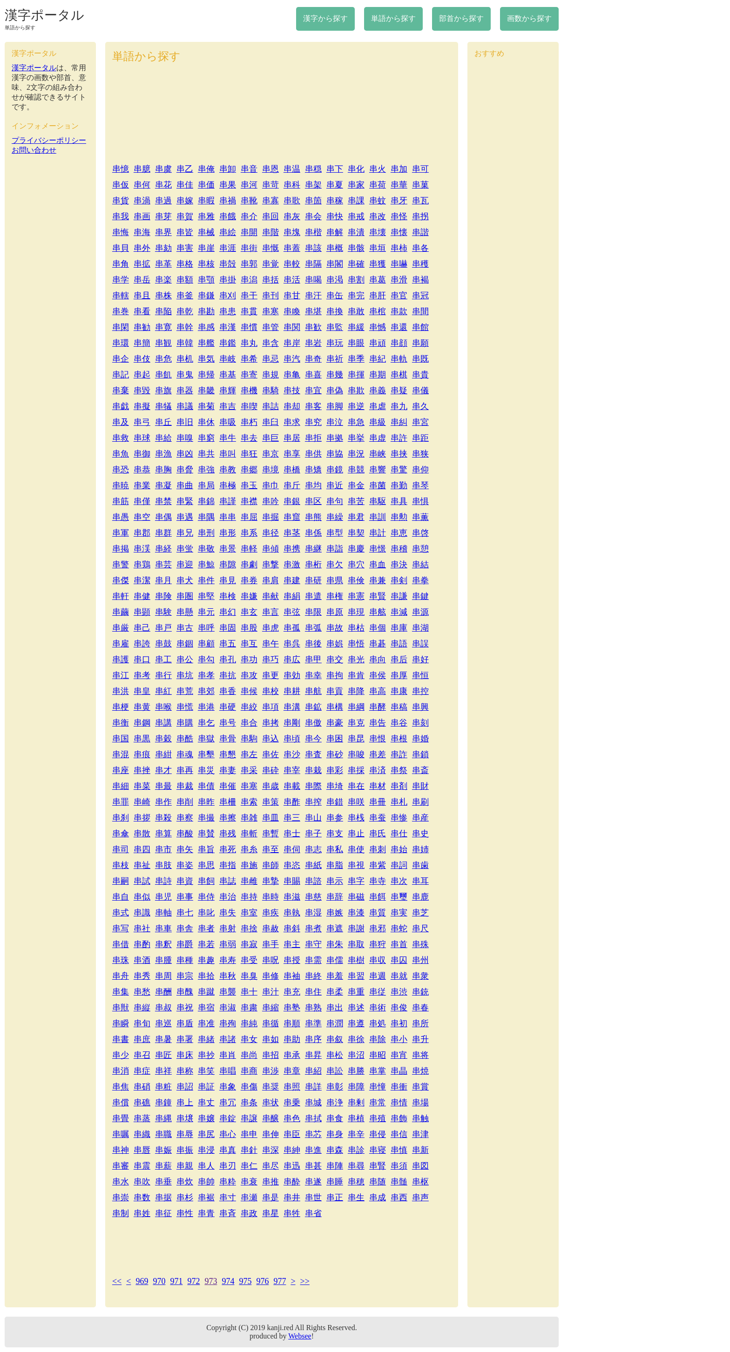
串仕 (399, 833)
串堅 (206, 596)
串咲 (356, 802)
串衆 (420, 976)
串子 (313, 833)
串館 (420, 327)
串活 (292, 279)
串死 (227, 849)
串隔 (313, 264)
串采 (249, 770)
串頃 (292, 738)
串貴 (420, 374)
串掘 (270, 517)
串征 (163, 1213)
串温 (292, 169)
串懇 (227, 754)
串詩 (163, 881)
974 (228, 1281)
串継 (313, 548)
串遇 (184, 517)
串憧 (377, 1086)
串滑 (399, 279)
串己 (142, 627)
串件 (206, 580)
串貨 (120, 200)
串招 (270, 1055)
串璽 (399, 896)
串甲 (313, 659)
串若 (206, 944)
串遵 (356, 1023)
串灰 (292, 216)
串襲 (227, 991)
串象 (227, 1086)
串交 (334, 659)
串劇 (249, 564)
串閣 (334, 264)
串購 (184, 722)
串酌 (142, 944)
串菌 (377, 485)
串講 (163, 722)
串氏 (377, 833)
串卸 (227, 169)
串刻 (420, 722)
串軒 (120, 596)
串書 (120, 1039)
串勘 (206, 311)
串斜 (292, 928)
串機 (249, 390)
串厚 (399, 675)
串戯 (120, 406)
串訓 (377, 517)
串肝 (377, 295)
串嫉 (334, 912)
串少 (120, 1055)
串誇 (142, 643)
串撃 (270, 564)
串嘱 (120, 1134)
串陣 (334, 1165)
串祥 (163, 1071)
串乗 (292, 1102)
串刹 (120, 817)
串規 (270, 374)
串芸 (163, 564)
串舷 (377, 612)
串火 (377, 169)
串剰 (356, 1102)
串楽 (163, 279)
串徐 (356, 1039)
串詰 (270, 406)
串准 (206, 1023)
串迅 (292, 1165)
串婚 (420, 738)
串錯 (334, 802)
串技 (292, 390)
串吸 (227, 422)
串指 (227, 865)
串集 (120, 991)
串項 (270, 707)
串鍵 (420, 596)
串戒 (356, 216)
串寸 (227, 1197)
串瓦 (420, 200)
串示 (334, 881)
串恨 (377, 738)
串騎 (270, 390)
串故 (334, 627)
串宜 (313, 390)
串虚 (377, 438)
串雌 (249, 881)
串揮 (356, 374)
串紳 (292, 1150)
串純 (249, 1023)
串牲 (292, 1213)
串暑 (163, 1039)
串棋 (399, 374)
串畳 (120, 1118)
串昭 (377, 1055)
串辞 (334, 896)
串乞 (206, 722)
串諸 (227, 1039)
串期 (377, 374)
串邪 (377, 928)
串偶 (163, 517)
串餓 (227, 216)
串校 (270, 691)
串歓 (313, 327)
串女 (249, 1039)
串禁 (163, 501)
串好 (420, 659)
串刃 (227, 1165)
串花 (163, 184)
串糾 (399, 422)
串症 (142, 1071)
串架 (313, 184)
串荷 (377, 184)
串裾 (206, 1197)
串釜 (184, 295)
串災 (206, 770)
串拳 (420, 580)
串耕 (292, 691)
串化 (356, 169)
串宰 (292, 770)
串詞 (399, 865)
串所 (420, 1023)
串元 (206, 612)
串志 (313, 849)
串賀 (184, 216)
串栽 (313, 770)
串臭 (249, 976)
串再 (184, 770)
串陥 (163, 311)
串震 (142, 1165)
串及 (120, 422)
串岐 (227, 358)
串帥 (206, 1181)
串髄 (399, 1181)
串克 (356, 722)
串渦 (142, 200)
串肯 (356, 675)
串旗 (163, 390)
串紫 (377, 865)
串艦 (206, 343)
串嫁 (184, 200)
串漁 (163, 453)
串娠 (163, 1150)
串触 (420, 1118)
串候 (249, 691)
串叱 (206, 912)
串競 (356, 469)
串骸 (356, 248)
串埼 (334, 786)
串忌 (270, 358)
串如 (270, 1039)
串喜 (313, 374)
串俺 (206, 169)
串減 (399, 612)
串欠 (334, 564)
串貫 (249, 311)
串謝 (356, 928)
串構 (334, 707)
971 (176, 1281)
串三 (292, 817)
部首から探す (461, 18)
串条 (249, 1102)
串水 (120, 1181)
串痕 (142, 754)
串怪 (399, 216)
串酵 (377, 707)
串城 (313, 1102)
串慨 (270, 248)
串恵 (399, 533)
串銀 (292, 501)
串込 (270, 738)
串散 (142, 833)
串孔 (227, 659)
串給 (163, 438)
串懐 (399, 232)
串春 (420, 1007)
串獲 (377, 264)
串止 (356, 833)
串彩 (334, 770)
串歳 (270, 786)
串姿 (184, 865)
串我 (120, 216)
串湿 (313, 912)
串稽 (399, 548)
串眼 (356, 343)
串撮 (206, 817)
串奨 (270, 1086)
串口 (142, 659)
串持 (249, 896)
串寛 (163, 327)
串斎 (420, 770)
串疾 (270, 912)
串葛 (377, 279)
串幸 (313, 675)
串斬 (249, 833)
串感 (206, 327)
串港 (206, 707)
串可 (420, 169)
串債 (206, 786)
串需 (313, 960)
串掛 (227, 279)
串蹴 (206, 991)
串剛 (292, 722)
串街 (249, 248)
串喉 (163, 707)
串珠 (120, 960)
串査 (313, 754)
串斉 (227, 1213)
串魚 (120, 453)
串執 (292, 912)
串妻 (227, 770)
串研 (313, 580)
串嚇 (399, 264)
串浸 (206, 1150)
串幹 (184, 327)
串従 (377, 991)
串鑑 (227, 343)
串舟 (120, 976)
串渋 (399, 991)
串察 (184, 817)
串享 (292, 453)
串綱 (356, 707)
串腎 (377, 1165)
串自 (120, 896)
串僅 (142, 501)
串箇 (313, 200)
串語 (399, 643)
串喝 (313, 279)
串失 (227, 912)
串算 (163, 833)
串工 (163, 659)
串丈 (206, 1102)
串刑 (206, 533)
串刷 (420, 802)
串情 (399, 1102)
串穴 (356, 564)
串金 (356, 485)
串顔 (399, 343)
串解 (334, 232)
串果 (227, 184)
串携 (292, 548)
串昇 (313, 1055)
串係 (313, 533)
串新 (420, 1150)
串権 (334, 596)
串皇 (142, 691)
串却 (292, 406)
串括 (270, 279)
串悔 (120, 232)
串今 (313, 738)
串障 (356, 1086)
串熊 (313, 517)
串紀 (377, 358)
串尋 (356, 1165)
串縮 (270, 1007)
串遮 (334, 928)
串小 (399, 1039)
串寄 (249, 374)
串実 (399, 912)
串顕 (142, 612)
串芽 (163, 216)
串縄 (163, 1118)
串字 (356, 881)
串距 (420, 438)
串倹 (356, 580)
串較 (292, 264)
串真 (227, 1150)
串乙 (184, 169)
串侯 (377, 675)
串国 (120, 738)
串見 (227, 580)
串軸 (163, 912)
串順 (292, 1023)
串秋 (227, 976)
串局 (206, 485)
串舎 (184, 928)
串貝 (120, 248)
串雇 (120, 643)
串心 (227, 1134)
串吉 (227, 406)
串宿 (206, 1007)
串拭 (313, 1118)
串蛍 (184, 548)
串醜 (184, 991)
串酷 (184, 738)
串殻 (227, 264)
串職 (163, 1134)
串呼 (206, 627)
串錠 (227, 1118)
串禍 (227, 200)
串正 (334, 1197)
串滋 (292, 896)
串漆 (356, 912)
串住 (313, 991)
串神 (120, 1150)
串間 (420, 311)
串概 (334, 248)
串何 (142, 184)
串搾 (313, 802)
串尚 (249, 1055)
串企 (120, 358)
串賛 (206, 833)
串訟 (334, 1071)
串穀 (163, 738)
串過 (163, 200)
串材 (377, 786)
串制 (120, 1213)
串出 (334, 1007)
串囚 (399, 960)
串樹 (356, 960)
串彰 (334, 1086)
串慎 (399, 1150)
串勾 (206, 659)
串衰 (249, 1181)
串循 (270, 1023)
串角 (120, 264)
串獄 (206, 738)
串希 (249, 358)
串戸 (163, 627)
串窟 (292, 517)
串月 (163, 580)
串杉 (184, 1197)
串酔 (292, 1181)
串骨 (227, 738)
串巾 (270, 485)
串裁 (184, 786)
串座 (120, 770)
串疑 (399, 390)
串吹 (142, 1181)
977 (279, 1281)
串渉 (270, 1071)
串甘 (292, 295)
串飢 (163, 374)
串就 (399, 976)
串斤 (292, 485)
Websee (299, 1336)
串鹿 (420, 896)
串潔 (142, 580)
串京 (270, 453)
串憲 (356, 596)
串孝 (206, 675)
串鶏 (142, 564)
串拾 (206, 976)
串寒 (270, 311)
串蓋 (292, 248)
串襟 (249, 501)
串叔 (163, 1007)
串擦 (227, 817)
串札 (399, 802)
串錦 (206, 501)
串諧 (420, 232)
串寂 (249, 944)
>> (305, 1281)
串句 (334, 501)
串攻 (249, 675)
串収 (377, 960)
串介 (249, 216)
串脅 (184, 469)
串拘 (334, 675)
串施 (249, 865)
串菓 (420, 184)
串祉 (142, 865)
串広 (292, 659)
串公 (184, 659)
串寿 (227, 960)
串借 (120, 944)
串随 (377, 1181)
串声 (420, 1197)
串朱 (334, 944)
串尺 (420, 928)
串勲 (399, 517)
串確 (356, 264)
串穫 (420, 264)
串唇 (142, 1150)
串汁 (270, 991)
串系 (249, 533)
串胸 (163, 469)
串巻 (120, 311)
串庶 (142, 1039)
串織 (142, 1134)
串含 (270, 343)
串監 (334, 327)
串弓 (142, 422)
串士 (292, 833)
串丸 (249, 343)
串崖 (206, 248)
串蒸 (142, 1118)
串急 (356, 422)
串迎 (184, 564)
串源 (420, 612)
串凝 (163, 485)
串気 (206, 358)
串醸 (270, 1118)
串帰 (206, 374)
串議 (184, 406)
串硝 (142, 1086)
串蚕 (377, 817)
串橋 (292, 469)
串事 (184, 896)
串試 (142, 881)
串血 (377, 564)
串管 (270, 327)
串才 (163, 770)
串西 (399, 1197)
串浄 (334, 1102)
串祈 (334, 358)
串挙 (356, 438)
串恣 (292, 865)
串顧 (206, 643)
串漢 (227, 327)
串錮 (184, 643)
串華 (399, 184)
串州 (420, 960)
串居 (292, 438)
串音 (249, 169)
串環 (120, 343)
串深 (270, 1150)
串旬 (142, 1023)
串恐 (120, 469)
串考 (142, 675)
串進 (313, 1150)
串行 (163, 675)
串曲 (184, 485)
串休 (206, 422)
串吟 (270, 501)
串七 (184, 912)
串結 (420, 564)
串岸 (292, 343)
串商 (249, 1071)
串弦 (292, 612)
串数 (142, 1197)
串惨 (399, 817)
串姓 (142, 1213)
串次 (399, 881)
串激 (292, 564)
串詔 (184, 1086)
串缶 (334, 295)
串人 (206, 1165)
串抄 (206, 1055)
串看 (142, 311)
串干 (249, 295)
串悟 (356, 643)
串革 (163, 264)
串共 (206, 453)
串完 (356, 295)
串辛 (356, 1134)
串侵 (377, 1134)
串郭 (249, 264)
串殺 (163, 817)
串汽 (292, 358)
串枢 (420, 1181)
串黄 (142, 707)
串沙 (292, 754)
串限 (313, 612)
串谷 (399, 722)
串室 (249, 912)
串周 (163, 976)
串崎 (142, 802)
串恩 (270, 169)
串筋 (120, 501)
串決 (399, 564)
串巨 (270, 438)
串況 (356, 453)
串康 (399, 691)
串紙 (313, 865)
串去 (249, 438)
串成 (377, 1197)
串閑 (120, 327)
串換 (334, 311)
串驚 (399, 469)
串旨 (206, 849)
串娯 (334, 643)
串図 (420, 1165)
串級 (377, 422)
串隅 (206, 517)
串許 (399, 438)
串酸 (184, 833)
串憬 (377, 548)
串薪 (163, 1165)
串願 (420, 343)
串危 (163, 358)
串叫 (227, 453)
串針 (249, 1150)
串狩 (377, 944)
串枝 (120, 865)
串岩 (313, 343)
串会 (313, 216)
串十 (249, 991)
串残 (227, 833)
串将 (420, 1055)
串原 (334, 612)
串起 (142, 374)
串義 (377, 390)
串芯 (313, 1134)
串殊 (420, 944)
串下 (334, 169)
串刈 (227, 295)
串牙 (399, 200)
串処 (377, 1023)
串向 (377, 659)
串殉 (227, 1023)
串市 (163, 849)
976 (262, 1281)
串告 (377, 722)
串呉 (292, 643)
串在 (356, 786)
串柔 (334, 991)
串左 (249, 754)
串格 (184, 264)
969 (141, 1281)
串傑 (120, 580)
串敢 (356, 311)
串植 (356, 1118)
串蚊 (377, 200)
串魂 (184, 754)
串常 (377, 1102)
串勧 (142, 327)
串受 (249, 960)
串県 (334, 580)
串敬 (206, 548)
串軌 (399, 358)
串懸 (184, 612)
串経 (163, 548)
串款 (399, 311)
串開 (249, 232)
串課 (356, 200)
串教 (227, 469)
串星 (270, 1213)
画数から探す (529, 18)
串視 (356, 865)
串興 (420, 707)
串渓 (142, 548)
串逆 (356, 406)
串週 (377, 976)
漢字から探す (325, 18)
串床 (184, 1055)
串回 (270, 216)
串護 (120, 659)
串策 (270, 802)
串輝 (227, 390)
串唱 (227, 1071)
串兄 (184, 533)
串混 (120, 754)
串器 (184, 390)
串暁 (120, 485)
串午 (270, 643)
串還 (399, 327)
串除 (377, 1039)
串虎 (270, 627)
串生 (356, 1197)
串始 (399, 849)
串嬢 (206, 1118)
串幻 (227, 612)
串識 (142, 912)
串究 (313, 422)
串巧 (270, 659)
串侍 (206, 896)
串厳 (120, 627)
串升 (420, 1039)
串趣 (206, 960)
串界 (163, 232)
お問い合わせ (34, 150)
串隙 (227, 564)
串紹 (313, 1071)
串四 (142, 849)
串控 (420, 691)
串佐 (270, 754)
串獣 (120, 1007)
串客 (313, 406)
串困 (334, 738)
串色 (292, 1118)
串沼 (356, 1055)
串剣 (399, 580)
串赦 (270, 928)
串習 (356, 976)
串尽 (270, 1165)
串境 (270, 469)
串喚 (292, 311)
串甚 (313, 1165)
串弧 (313, 627)
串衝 (399, 1086)
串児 (163, 896)
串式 (120, 912)
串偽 (334, 390)
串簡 (142, 343)
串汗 (313, 295)
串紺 (163, 754)
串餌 (377, 896)
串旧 (184, 422)
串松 (334, 1055)
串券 (249, 580)
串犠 (163, 406)
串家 (356, 184)
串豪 (334, 722)
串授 (292, 960)
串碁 (377, 643)
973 (210, 1281)
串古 (184, 627)
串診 (356, 1150)
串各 (420, 248)
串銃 (420, 991)
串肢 (163, 865)
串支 (334, 833)
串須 (399, 1165)
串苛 (270, 184)
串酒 (142, 960)
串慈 (313, 896)
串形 (227, 533)
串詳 (313, 1086)
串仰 (420, 469)
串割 (356, 279)
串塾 (292, 1007)
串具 (399, 501)
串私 (334, 849)
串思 (206, 865)
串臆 (142, 169)
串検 (227, 596)
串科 (292, 184)
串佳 (184, 184)
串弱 (227, 944)
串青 (206, 1213)
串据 (163, 1197)
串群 (163, 533)
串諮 (313, 881)
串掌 (377, 1071)
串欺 (356, 390)
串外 (142, 248)
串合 (249, 722)
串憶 (120, 169)
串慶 (356, 548)
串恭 (142, 469)
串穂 (356, 1181)
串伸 (270, 1134)
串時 (270, 896)
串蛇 (399, 928)
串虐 (377, 406)
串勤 (399, 485)
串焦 (120, 1086)
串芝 (420, 912)
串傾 (270, 548)
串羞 (334, 976)
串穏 (313, 169)
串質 (377, 912)
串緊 (184, 501)
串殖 (377, 1118)
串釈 (163, 944)
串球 (142, 438)
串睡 (334, 1181)
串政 (249, 1213)
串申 (249, 1134)
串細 (120, 786)
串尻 (206, 1134)
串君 (356, 517)
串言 (270, 612)
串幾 (334, 374)
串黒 (142, 738)
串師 (270, 865)
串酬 (163, 991)
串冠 (420, 295)
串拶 (142, 817)
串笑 (206, 1071)
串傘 (120, 833)
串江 (120, 675)
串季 (356, 358)
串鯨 (206, 564)
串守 (313, 944)
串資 (184, 881)
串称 (184, 1071)
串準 (313, 1023)
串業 (142, 485)
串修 (270, 976)
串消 (120, 1071)
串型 (334, 533)
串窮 (206, 438)
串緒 (206, 1039)
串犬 (184, 580)
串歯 (420, 865)
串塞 (249, 786)
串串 (227, 517)
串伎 (142, 358)
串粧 (163, 1086)
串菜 (142, 786)
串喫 (249, 406)
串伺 (292, 849)
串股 (249, 627)
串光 (356, 659)
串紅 (163, 691)
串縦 (142, 1007)
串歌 (292, 200)
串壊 (377, 232)
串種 (184, 960)
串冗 (227, 1102)
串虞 (163, 169)
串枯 (356, 627)
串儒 (334, 960)
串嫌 (249, 596)
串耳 (420, 881)
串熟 (313, 1007)
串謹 (227, 501)
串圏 (184, 596)
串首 (399, 944)
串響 (377, 469)
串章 (292, 1071)
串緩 (356, 327)
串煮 (313, 928)
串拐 (420, 216)
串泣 (334, 422)
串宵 (399, 1055)
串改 (377, 216)
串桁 (313, 564)
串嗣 (120, 881)
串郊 (206, 691)
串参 (334, 817)
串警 (120, 564)
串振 (184, 1150)
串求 (292, 422)
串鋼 (142, 722)
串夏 (334, 184)
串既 (420, 358)
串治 (227, 896)
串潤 (334, 1023)
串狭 (420, 453)
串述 (356, 1007)
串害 (184, 248)
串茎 (292, 533)
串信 (399, 1134)
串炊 (184, 1181)
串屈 (249, 517)
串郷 (249, 469)
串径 (270, 533)
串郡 (142, 533)
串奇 (313, 358)
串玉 (249, 485)
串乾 (184, 311)
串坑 (184, 675)
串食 (334, 1118)
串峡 (377, 453)
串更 (270, 675)
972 (193, 1281)
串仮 (120, 184)
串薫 (420, 517)
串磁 (356, 896)
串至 (270, 849)
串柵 (227, 802)
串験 (163, 612)
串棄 (120, 390)
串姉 (420, 849)
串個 (377, 627)
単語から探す (393, 18)
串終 (313, 976)
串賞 (420, 1086)
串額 (184, 279)
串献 (270, 596)
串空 (142, 517)
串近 (334, 485)
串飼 (206, 881)
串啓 (420, 533)
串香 (227, 691)
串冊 (377, 802)
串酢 (292, 802)
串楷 (313, 232)
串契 (356, 533)
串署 (184, 1039)
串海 (142, 232)
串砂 (334, 754)
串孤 (292, 627)
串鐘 (163, 1102)
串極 (227, 485)
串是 (270, 1197)
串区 (313, 501)
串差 (377, 754)
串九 (399, 406)
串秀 (142, 976)
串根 (399, 738)
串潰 (356, 232)
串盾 (184, 1023)
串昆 (356, 738)
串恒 (420, 675)
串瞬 (120, 1023)
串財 (420, 786)
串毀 (142, 390)
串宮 (420, 422)
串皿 (270, 817)
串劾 (163, 248)
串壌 (184, 1118)
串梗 (120, 707)
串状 (270, 1102)
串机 (184, 358)
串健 (142, 596)
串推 (270, 1181)
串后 (399, 659)
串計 (377, 533)
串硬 (227, 707)
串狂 (249, 453)
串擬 (142, 406)
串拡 (142, 264)
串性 (184, 1213)
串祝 (184, 1007)
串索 (249, 802)
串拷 (270, 722)
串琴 (420, 485)
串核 (206, 264)
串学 (120, 279)
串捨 (249, 928)
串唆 (356, 754)
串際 (313, 786)
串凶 (184, 453)
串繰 (334, 517)
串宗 (184, 976)
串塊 (292, 232)
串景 (227, 548)
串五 (227, 643)
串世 (313, 1197)
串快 (334, 216)
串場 (420, 1102)
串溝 (292, 707)
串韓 (184, 343)
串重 (356, 991)
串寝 (377, 1150)
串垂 (163, 1181)
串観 (163, 343)
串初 (399, 1023)
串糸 (249, 849)
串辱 (184, 1134)
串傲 (313, 722)
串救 (120, 438)
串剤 (399, 786)
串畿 (206, 390)
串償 (120, 1102)
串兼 (377, 580)
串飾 (399, 1118)
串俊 (399, 1007)
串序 (313, 1039)
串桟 (356, 817)
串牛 (227, 438)
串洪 (120, 691)
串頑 (377, 343)
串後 (313, 643)
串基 (227, 374)
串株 (163, 295)
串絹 (292, 596)
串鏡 (334, 469)
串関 (292, 327)
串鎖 (420, 754)
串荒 (184, 691)
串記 (120, 374)
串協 (334, 453)
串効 (292, 675)
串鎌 (206, 295)
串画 (142, 216)
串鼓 (163, 643)
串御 (142, 453)
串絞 (249, 707)
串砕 (270, 770)
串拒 (313, 438)
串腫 (163, 960)
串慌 (184, 707)
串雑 (249, 817)
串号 (227, 722)
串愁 (142, 991)
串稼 (334, 200)
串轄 (120, 295)
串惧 (420, 501)
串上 (184, 1102)
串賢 (377, 596)
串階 (270, 232)
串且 (142, 295)
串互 (249, 643)
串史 (420, 833)
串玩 (334, 343)
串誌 (227, 881)
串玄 (249, 612)
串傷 (249, 1086)
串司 (120, 849)
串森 (334, 1150)
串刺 (377, 849)
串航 (313, 691)
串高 (377, 691)
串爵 (184, 944)
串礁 (142, 1102)
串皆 (184, 232)
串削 (184, 802)
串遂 (313, 1181)
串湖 (420, 627)
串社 (142, 928)
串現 (356, 612)
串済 (377, 770)
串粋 (227, 1181)
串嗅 (184, 438)
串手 (270, 944)
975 (245, 1281)
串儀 (420, 390)
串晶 (399, 1071)
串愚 (120, 517)
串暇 (206, 200)
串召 (142, 1055)
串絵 (227, 232)
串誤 (420, 643)
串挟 (399, 453)
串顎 (206, 279)
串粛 (249, 1007)
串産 (420, 817)
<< (117, 1281)
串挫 (142, 770)
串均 (313, 485)
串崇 (120, 1197)
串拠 (334, 438)
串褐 (420, 279)
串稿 (399, 707)
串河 (249, 184)
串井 (292, 1197)
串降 (356, 691)
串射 (227, 928)
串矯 (313, 469)
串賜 (292, 881)
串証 (206, 1086)
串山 (313, 817)
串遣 (313, 596)
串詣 (334, 548)
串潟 (249, 279)
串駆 (377, 501)
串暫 (270, 833)
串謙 (399, 596)
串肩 (270, 580)
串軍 (120, 533)
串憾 (377, 327)
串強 (206, 469)
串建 (292, 580)
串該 (313, 248)
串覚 (270, 264)
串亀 (292, 374)
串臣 (292, 1134)
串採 (356, 770)
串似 (142, 896)
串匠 (163, 1055)
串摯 (270, 881)
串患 (227, 311)
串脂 (334, 865)
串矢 (184, 849)
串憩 (420, 548)
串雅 (206, 216)
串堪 (313, 311)
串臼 (270, 422)
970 (159, 1281)
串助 (292, 1039)
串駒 (249, 738)
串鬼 (184, 374)
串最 (163, 786)
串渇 (334, 279)
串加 (399, 169)
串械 (206, 232)
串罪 (120, 802)
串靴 (249, 200)
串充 (292, 991)
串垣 (377, 248)
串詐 (399, 754)
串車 (163, 928)
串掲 (120, 548)
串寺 (377, 881)
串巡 (163, 1023)
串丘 (163, 422)
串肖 (227, 1055)
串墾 (206, 754)
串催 (227, 786)
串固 (227, 627)
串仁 (249, 1165)
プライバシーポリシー (49, 140)
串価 (206, 184)
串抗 (227, 675)
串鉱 (313, 707)
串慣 (249, 327)
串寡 (270, 200)
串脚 (334, 406)
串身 (334, 1134)
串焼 (420, 1071)
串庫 (399, 627)
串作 (163, 802)
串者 (206, 928)
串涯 (227, 248)
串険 (163, 596)
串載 (292, 786)
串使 (356, 849)
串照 (292, 1086)
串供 (313, 453)
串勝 (356, 1071)
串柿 (399, 248)
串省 (313, 1213)
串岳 (142, 279)
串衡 (120, 722)
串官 (399, 295)
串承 (292, 1055)
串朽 (249, 422)
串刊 (270, 295)
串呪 (270, 960)
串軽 (249, 548)
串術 (377, 1007)
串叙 (334, 1039)
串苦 (356, 501)
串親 (184, 1165)
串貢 (334, 691)
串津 (420, 1134)
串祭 (399, 770)
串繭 (120, 612)
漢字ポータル (44, 15)
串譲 (249, 1118)
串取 (356, 944)
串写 (120, 928)
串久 (420, 406)
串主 (292, 944)
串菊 (206, 406)
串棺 (377, 311)
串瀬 (249, 1197)
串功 (249, 659)
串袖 (292, 976)
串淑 (227, 1007)
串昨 (206, 802)
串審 (120, 1165)
